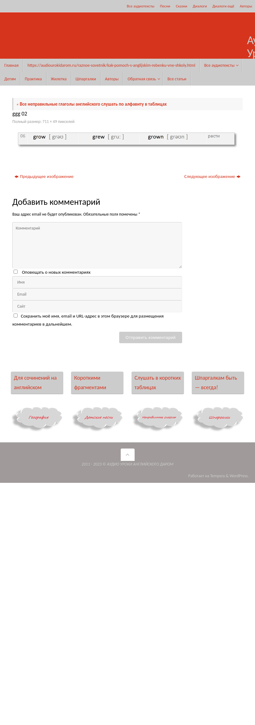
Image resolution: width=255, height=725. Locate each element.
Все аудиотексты (140, 6)
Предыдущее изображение (44, 176)
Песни (165, 6)
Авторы (246, 6)
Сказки (181, 6)
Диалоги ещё (223, 6)
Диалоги (200, 6)
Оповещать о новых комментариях (56, 272)
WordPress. (239, 475)
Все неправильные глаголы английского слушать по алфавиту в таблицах (91, 104)
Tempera (217, 475)
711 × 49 (50, 121)
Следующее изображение (212, 176)
